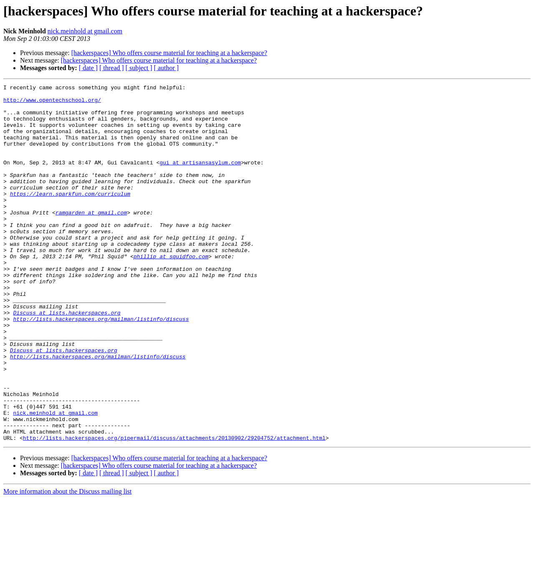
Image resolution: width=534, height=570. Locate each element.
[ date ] (88, 67)
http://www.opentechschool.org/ (52, 103)
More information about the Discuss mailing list (67, 562)
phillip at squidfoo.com (171, 291)
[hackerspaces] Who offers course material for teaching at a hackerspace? (169, 52)
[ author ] (166, 67)
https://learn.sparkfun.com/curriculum (70, 216)
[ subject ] (139, 67)
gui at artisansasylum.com (200, 178)
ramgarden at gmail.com (91, 238)
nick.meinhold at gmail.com (85, 31)
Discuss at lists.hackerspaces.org (66, 359)
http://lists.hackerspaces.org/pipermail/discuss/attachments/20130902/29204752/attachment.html (174, 509)
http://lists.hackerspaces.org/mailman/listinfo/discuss (101, 366)
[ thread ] (111, 67)
